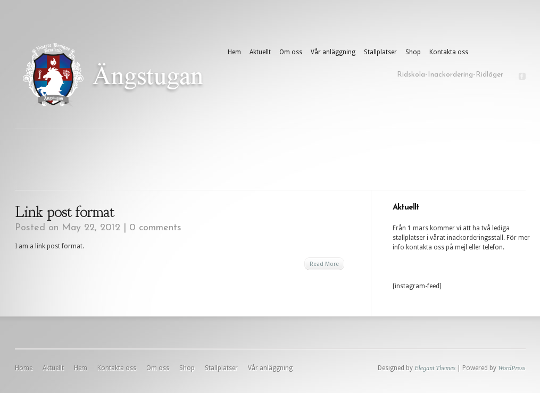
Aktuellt (260, 52)
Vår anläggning (333, 52)
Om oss (290, 52)
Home (23, 368)
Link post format (64, 212)
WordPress (511, 368)
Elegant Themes (434, 368)
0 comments (155, 228)
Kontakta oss (448, 52)
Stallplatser (380, 52)
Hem (234, 52)
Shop (413, 52)
